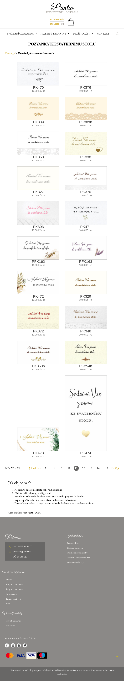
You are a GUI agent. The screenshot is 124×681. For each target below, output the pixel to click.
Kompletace (11, 593)
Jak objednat (73, 542)
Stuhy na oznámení (14, 589)
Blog (8, 603)
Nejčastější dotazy (75, 562)
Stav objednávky (13, 620)
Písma (9, 579)
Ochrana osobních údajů (79, 557)
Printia (62, 8)
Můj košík (10, 625)
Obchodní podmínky (77, 552)
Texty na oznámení (14, 584)
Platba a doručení (75, 547)
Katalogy (10, 53)
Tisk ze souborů (13, 598)
